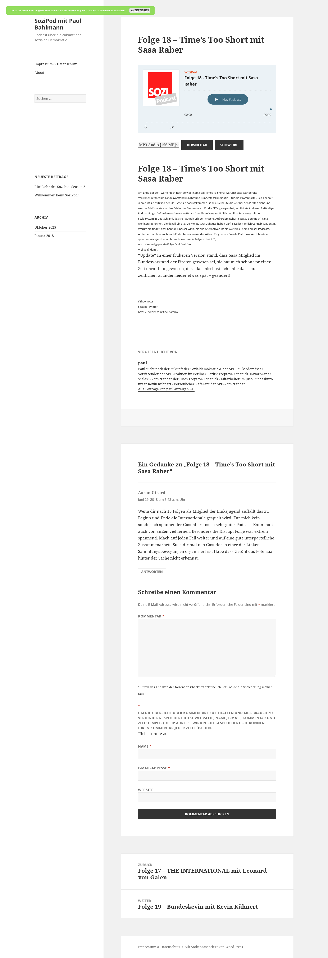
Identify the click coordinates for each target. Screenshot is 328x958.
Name (145, 746)
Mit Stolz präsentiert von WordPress (214, 947)
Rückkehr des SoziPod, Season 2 (60, 186)
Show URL (229, 145)
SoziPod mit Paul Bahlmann (58, 24)
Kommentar (151, 616)
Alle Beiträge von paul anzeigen (164, 389)
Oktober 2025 (45, 227)
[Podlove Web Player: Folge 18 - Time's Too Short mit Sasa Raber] (207, 99)
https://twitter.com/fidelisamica (158, 312)
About (39, 72)
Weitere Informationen (112, 10)
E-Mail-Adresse (154, 768)
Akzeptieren (140, 10)
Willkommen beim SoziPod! (57, 195)
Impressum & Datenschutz (56, 64)
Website (145, 790)
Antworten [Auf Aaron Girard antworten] (152, 571)
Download (197, 145)
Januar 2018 (44, 235)
